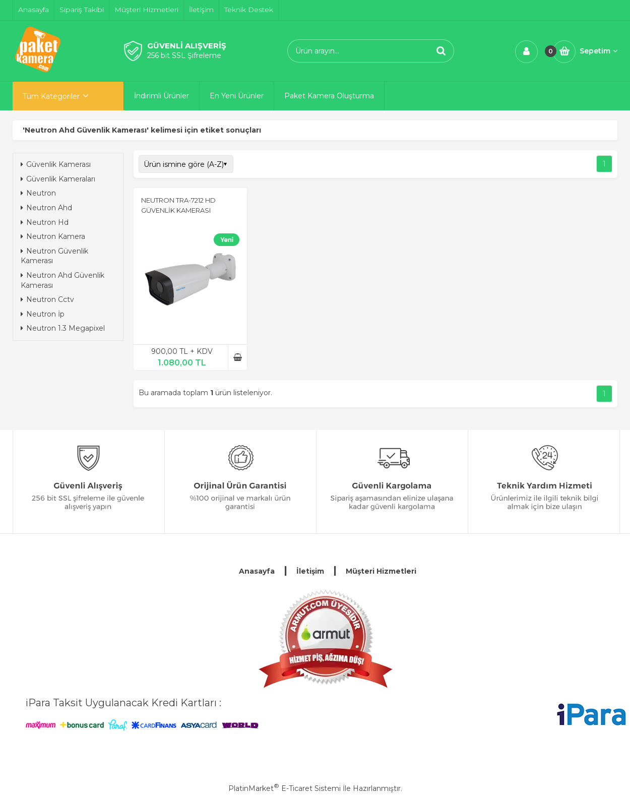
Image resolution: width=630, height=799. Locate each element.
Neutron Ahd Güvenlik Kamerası (62, 280)
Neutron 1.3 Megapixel (63, 328)
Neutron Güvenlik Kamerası (54, 256)
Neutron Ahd (46, 207)
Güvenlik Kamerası (56, 164)
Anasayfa (257, 571)
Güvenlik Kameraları (58, 178)
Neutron (38, 193)
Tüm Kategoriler (51, 96)
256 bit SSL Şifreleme (184, 55)
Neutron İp (43, 314)
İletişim (310, 571)
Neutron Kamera (53, 236)
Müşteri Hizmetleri (381, 571)
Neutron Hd (45, 222)
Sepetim (598, 50)
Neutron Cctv (47, 299)
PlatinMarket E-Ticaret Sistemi (284, 788)
